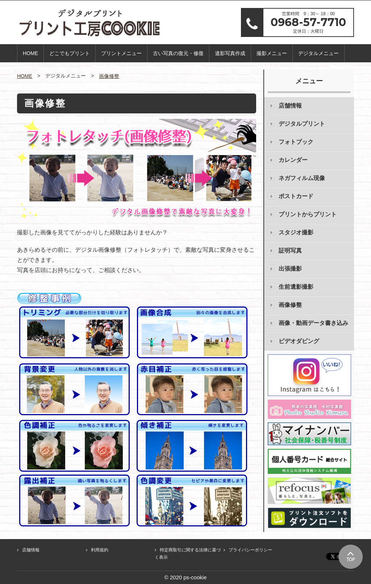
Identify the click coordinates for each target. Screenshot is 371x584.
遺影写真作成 (230, 53)
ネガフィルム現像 (302, 178)
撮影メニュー (272, 53)
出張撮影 (290, 269)
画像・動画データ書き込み (313, 323)
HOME (30, 53)
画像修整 (109, 76)
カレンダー (293, 160)
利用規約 (99, 549)
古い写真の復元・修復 (178, 53)
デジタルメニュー (318, 53)
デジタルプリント (302, 124)
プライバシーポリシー (250, 549)
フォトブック (296, 142)
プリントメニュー (121, 53)
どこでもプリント (69, 53)
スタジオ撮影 (296, 232)
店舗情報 (290, 106)
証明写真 (290, 250)
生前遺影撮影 (296, 287)
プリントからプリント (308, 214)
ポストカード (296, 196)
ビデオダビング (299, 341)
